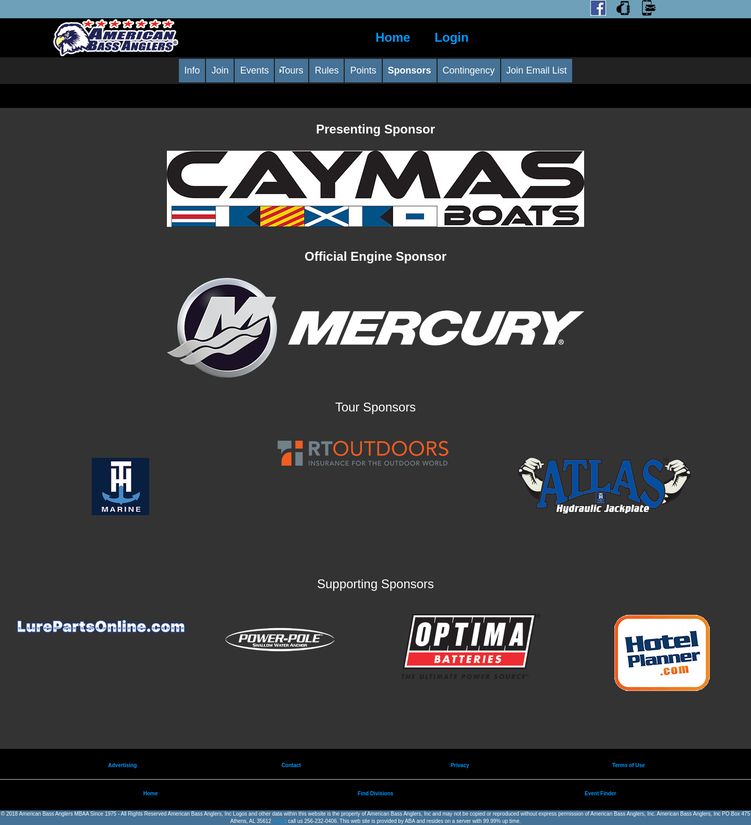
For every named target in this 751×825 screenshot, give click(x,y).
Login (451, 37)
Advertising (122, 765)
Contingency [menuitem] (469, 70)
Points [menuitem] (363, 70)
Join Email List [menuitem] (536, 70)
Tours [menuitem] (291, 70)
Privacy (460, 765)
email (279, 821)
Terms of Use (628, 765)
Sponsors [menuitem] (409, 70)
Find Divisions (375, 793)
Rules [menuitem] (326, 70)
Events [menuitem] (254, 70)
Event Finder (600, 793)
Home (393, 37)
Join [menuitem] (219, 70)
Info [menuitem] (192, 70)
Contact (291, 765)
